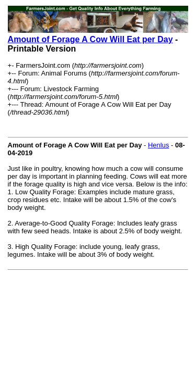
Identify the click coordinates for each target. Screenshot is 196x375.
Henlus (158, 145)
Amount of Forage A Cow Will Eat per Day (90, 39)
